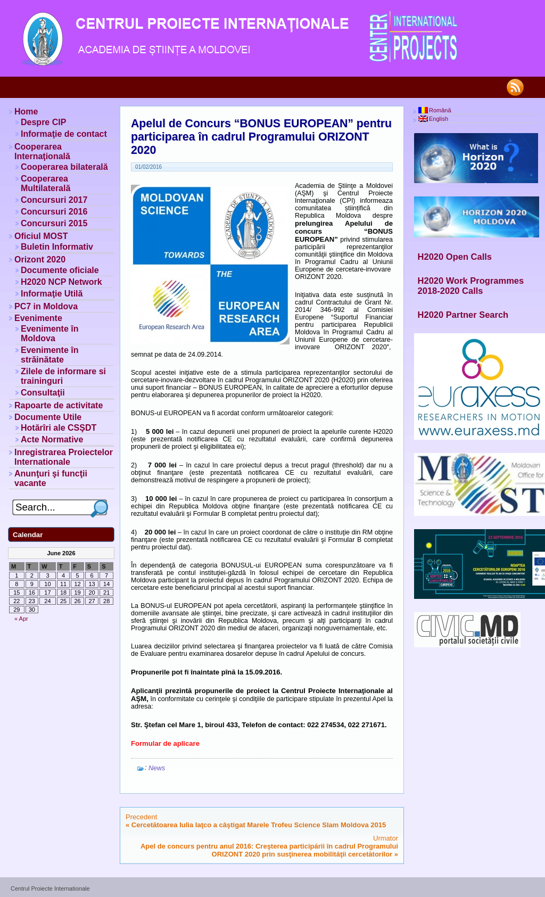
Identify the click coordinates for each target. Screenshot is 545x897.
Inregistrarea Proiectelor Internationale (63, 457)
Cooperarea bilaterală (64, 166)
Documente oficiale (60, 270)
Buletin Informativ (57, 246)
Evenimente (38, 318)
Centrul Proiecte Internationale (50, 888)
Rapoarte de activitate (58, 405)
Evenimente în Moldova (49, 333)
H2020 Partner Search (463, 314)
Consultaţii (43, 392)
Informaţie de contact (64, 133)
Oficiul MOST (41, 236)
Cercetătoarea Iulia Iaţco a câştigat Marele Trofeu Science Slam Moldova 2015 (258, 825)
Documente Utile (47, 417)
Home (26, 111)
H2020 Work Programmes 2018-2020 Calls (471, 285)
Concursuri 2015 (54, 223)
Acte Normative (52, 439)
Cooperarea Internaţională (42, 151)
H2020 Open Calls (455, 256)
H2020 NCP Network (61, 281)
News (156, 768)
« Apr (21, 618)
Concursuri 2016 (54, 211)
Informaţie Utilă (51, 293)
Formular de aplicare (165, 743)
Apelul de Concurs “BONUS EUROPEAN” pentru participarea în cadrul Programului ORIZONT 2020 (261, 137)
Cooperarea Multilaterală (45, 183)
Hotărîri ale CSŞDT (58, 427)
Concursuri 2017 (54, 199)
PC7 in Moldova (46, 306)
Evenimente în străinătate (49, 354)
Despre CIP (43, 122)
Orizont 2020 (39, 259)
